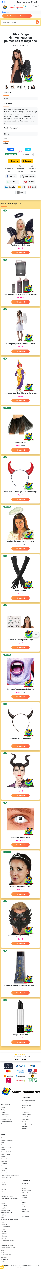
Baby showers (25, 1186)
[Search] (19, 22)
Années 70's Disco (6, 1154)
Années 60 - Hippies (6, 1152)
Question (27, 161)
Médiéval (3, 1215)
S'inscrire (34, 2)
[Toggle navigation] (36, 7)
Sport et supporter (6, 1255)
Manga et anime (5, 1210)
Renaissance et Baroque (7, 1241)
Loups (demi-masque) (27, 1124)
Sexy (2, 1252)
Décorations (25, 1110)
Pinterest (29, 182)
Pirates (3, 1229)
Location (3, 1112)
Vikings (3, 1262)
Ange (2, 1142)
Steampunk (4, 1257)
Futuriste (3, 1194)
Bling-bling (4, 1163)
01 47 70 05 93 (20, 1059)
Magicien (3, 1208)
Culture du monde (6, 1180)
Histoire (3, 1203)
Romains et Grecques (7, 1245)
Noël (23, 1204)
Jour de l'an (25, 1200)
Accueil (3, 1107)
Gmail (32, 187)
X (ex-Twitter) (28, 176)
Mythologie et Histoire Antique (9, 1220)
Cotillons (24, 1107)
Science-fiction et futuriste (8, 1248)
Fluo (2, 1191)
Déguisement (25, 1112)
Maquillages (25, 1126)
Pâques (24, 1209)
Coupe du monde (26, 1190)
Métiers (3, 1217)
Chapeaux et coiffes (27, 1105)
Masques (24, 1128)
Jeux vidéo (4, 1206)
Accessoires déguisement (28, 1100)
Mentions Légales (6, 1119)
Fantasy (3, 1187)
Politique (3, 1231)
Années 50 (4, 1149)
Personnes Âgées (6, 1227)
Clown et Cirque (5, 1173)
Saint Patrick (25, 1214)
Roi (2, 1243)
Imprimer (14, 161)
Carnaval (3, 1166)
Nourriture (4, 1224)
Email (20, 192)
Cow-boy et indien (6, 1177)
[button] (35, 634)
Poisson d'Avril (26, 1211)
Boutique (5, 12)
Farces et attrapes (26, 1114)
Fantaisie (3, 1184)
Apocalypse (4, 1161)
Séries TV (3, 1250)
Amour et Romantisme (7, 1140)
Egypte (3, 1182)
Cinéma (3, 1170)
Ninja (2, 1222)
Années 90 (4, 1159)
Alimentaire (4, 1138)
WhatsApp (12, 182)
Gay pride (24, 1195)
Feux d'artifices (26, 1117)
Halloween (24, 1197)
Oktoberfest (25, 1207)
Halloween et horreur (7, 1196)
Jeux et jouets (25, 1119)
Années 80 (4, 1156)
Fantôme (3, 1189)
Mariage (24, 1202)
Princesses (4, 1236)
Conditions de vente (6, 1121)
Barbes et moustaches (28, 1103)
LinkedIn (10, 187)
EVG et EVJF (25, 1193)
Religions (3, 1238)
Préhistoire (4, 1234)
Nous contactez (5, 1117)
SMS (21, 187)
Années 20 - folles (6, 1147)
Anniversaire (25, 1183)
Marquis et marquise (6, 1213)
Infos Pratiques (5, 1114)
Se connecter (22, 2)
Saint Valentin (25, 1216)
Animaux (3, 1145)
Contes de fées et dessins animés (10, 1175)
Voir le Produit (20, 253)
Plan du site (4, 1124)
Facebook (11, 176)
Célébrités (4, 1168)
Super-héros (4, 1259)
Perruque (24, 1131)
